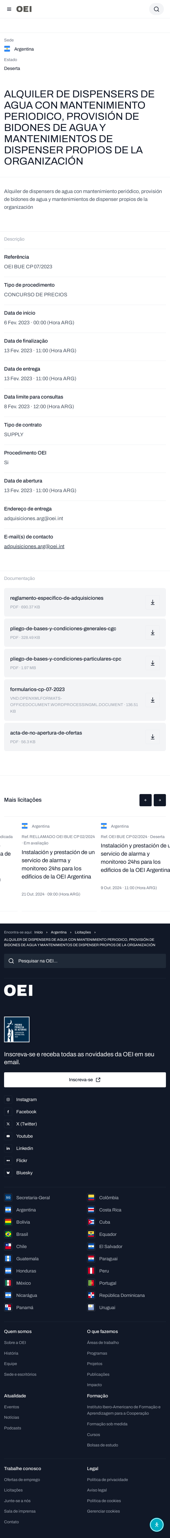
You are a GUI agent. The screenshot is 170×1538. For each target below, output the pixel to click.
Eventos (11, 1407)
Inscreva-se (85, 1080)
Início (38, 932)
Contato (11, 1522)
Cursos (93, 1434)
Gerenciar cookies (103, 1511)
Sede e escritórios (20, 1374)
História (11, 1353)
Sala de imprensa (20, 1511)
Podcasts (12, 1428)
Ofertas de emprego (22, 1479)
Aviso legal (97, 1490)
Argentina (59, 932)
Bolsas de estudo (102, 1445)
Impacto (94, 1385)
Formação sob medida (107, 1424)
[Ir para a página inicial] (24, 9)
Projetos (94, 1363)
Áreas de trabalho (103, 1342)
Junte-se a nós (17, 1501)
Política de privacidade (107, 1479)
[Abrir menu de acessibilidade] (157, 1525)
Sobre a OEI (15, 1342)
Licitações (83, 932)
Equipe (10, 1363)
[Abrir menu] (9, 9)
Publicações (98, 1374)
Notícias (11, 1417)
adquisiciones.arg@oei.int (34, 546)
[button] (145, 800)
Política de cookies (104, 1501)
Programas (97, 1353)
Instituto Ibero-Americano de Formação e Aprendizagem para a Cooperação (124, 1410)
